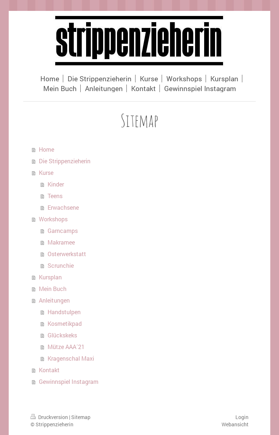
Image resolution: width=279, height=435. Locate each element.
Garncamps (63, 230)
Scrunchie (61, 265)
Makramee (61, 242)
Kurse (46, 172)
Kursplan (50, 277)
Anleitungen (54, 300)
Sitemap (80, 417)
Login (241, 417)
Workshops (53, 219)
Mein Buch (52, 288)
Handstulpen (64, 312)
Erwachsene (63, 207)
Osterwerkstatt (67, 254)
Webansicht (235, 424)
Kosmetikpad (65, 323)
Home (46, 149)
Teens (55, 196)
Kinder (56, 184)
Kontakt (49, 370)
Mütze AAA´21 (66, 346)
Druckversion (50, 417)
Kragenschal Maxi (71, 358)
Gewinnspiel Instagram (68, 381)
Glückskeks (62, 335)
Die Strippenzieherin (64, 161)
